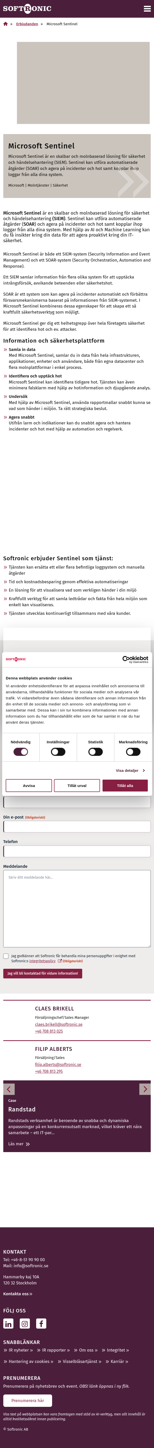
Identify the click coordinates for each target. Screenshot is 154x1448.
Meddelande (15, 866)
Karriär (117, 1361)
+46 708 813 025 (49, 1031)
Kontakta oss (16, 1294)
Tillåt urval (77, 785)
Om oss (86, 1350)
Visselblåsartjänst (80, 1361)
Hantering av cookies (29, 1361)
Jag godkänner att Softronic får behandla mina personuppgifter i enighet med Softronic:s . (73, 959)
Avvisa (29, 785)
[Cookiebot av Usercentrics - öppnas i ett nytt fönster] (126, 659)
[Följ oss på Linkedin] (9, 1323)
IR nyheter (19, 1350)
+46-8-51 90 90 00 (28, 1259)
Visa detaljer (127, 770)
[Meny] (147, 9)
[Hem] (5, 24)
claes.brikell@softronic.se (58, 1024)
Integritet (116, 1350)
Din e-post (24, 817)
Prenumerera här (27, 1400)
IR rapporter (54, 1350)
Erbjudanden (27, 24)
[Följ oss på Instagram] (26, 1323)
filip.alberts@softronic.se (58, 1064)
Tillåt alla (125, 785)
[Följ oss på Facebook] (42, 1323)
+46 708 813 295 (49, 1071)
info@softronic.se (31, 1265)
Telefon (10, 841)
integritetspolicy (42, 961)
